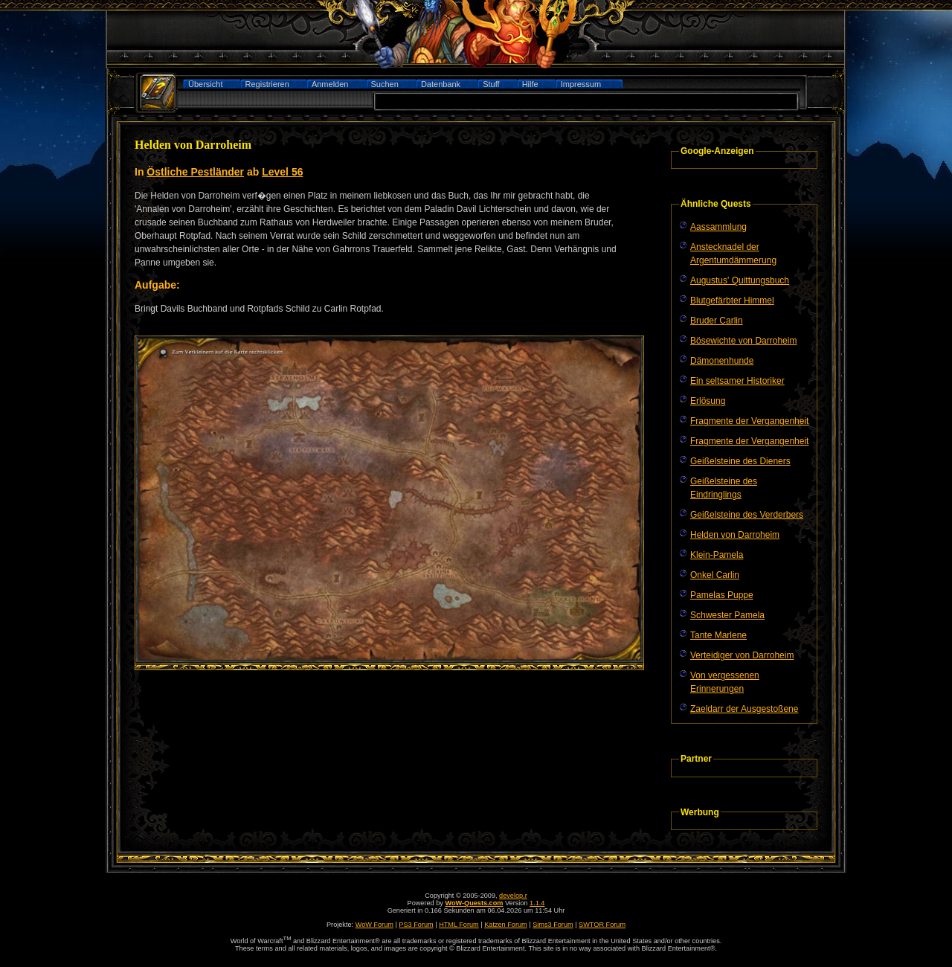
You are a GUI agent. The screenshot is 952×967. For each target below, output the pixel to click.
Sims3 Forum (553, 924)
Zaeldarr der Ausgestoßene (744, 709)
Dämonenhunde (721, 361)
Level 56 (282, 172)
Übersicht (205, 84)
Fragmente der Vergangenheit (749, 421)
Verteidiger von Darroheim (742, 655)
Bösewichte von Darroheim (743, 340)
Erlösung (707, 401)
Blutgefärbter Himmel (732, 300)
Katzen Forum (505, 924)
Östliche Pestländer (195, 172)
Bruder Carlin (716, 320)
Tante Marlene (718, 635)
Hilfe (530, 84)
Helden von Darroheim (734, 535)
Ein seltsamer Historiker (737, 381)
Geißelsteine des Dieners (740, 461)
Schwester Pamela (727, 615)
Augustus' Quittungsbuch (739, 280)
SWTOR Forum (602, 924)
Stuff (491, 84)
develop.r (513, 895)
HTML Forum (459, 924)
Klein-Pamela (716, 555)
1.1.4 (537, 903)
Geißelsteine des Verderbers (746, 515)
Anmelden (330, 84)
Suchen (385, 84)
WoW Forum (374, 924)
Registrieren (267, 84)
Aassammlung (718, 227)
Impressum (581, 84)
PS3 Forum (416, 924)
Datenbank (440, 84)
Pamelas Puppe (721, 595)
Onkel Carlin (714, 575)
